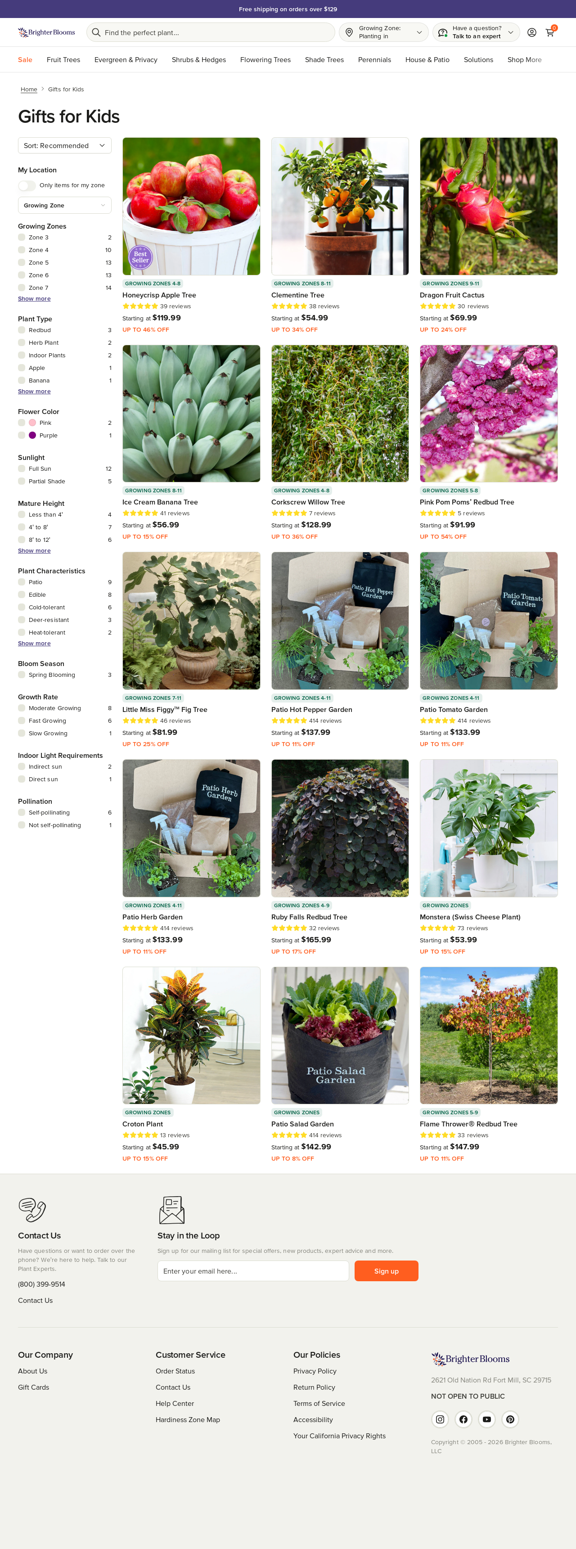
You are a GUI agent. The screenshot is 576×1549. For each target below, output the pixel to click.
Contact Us (35, 1300)
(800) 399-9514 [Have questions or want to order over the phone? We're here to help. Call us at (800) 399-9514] (41, 1284)
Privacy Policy (315, 1371)
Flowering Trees (265, 59)
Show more (34, 298)
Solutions (478, 59)
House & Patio (427, 59)
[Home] (29, 88)
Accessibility (313, 1419)
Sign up (386, 1271)
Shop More (525, 59)
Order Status (175, 1371)
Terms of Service (319, 1403)
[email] (253, 1271)
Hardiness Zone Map (188, 1419)
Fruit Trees (63, 59)
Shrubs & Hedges (199, 59)
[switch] (27, 185)
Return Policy (314, 1387)
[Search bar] (210, 32)
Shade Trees (324, 59)
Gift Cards (33, 1387)
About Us (32, 1371)
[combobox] (65, 145)
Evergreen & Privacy (126, 59)
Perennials (374, 59)
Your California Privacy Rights (339, 1436)
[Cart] (550, 32)
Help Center (175, 1403)
